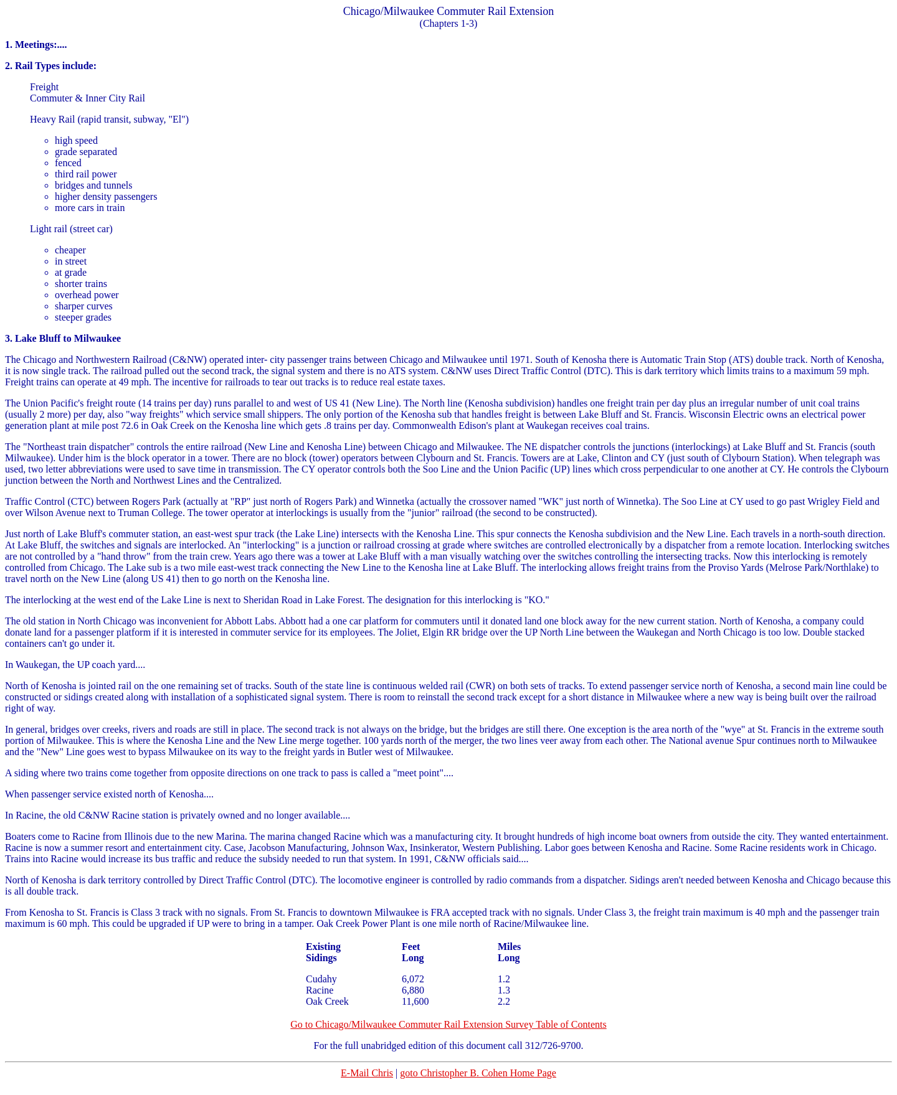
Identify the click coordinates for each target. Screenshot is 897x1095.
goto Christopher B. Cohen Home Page (478, 1073)
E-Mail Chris (367, 1073)
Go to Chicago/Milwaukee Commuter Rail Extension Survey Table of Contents (448, 1024)
